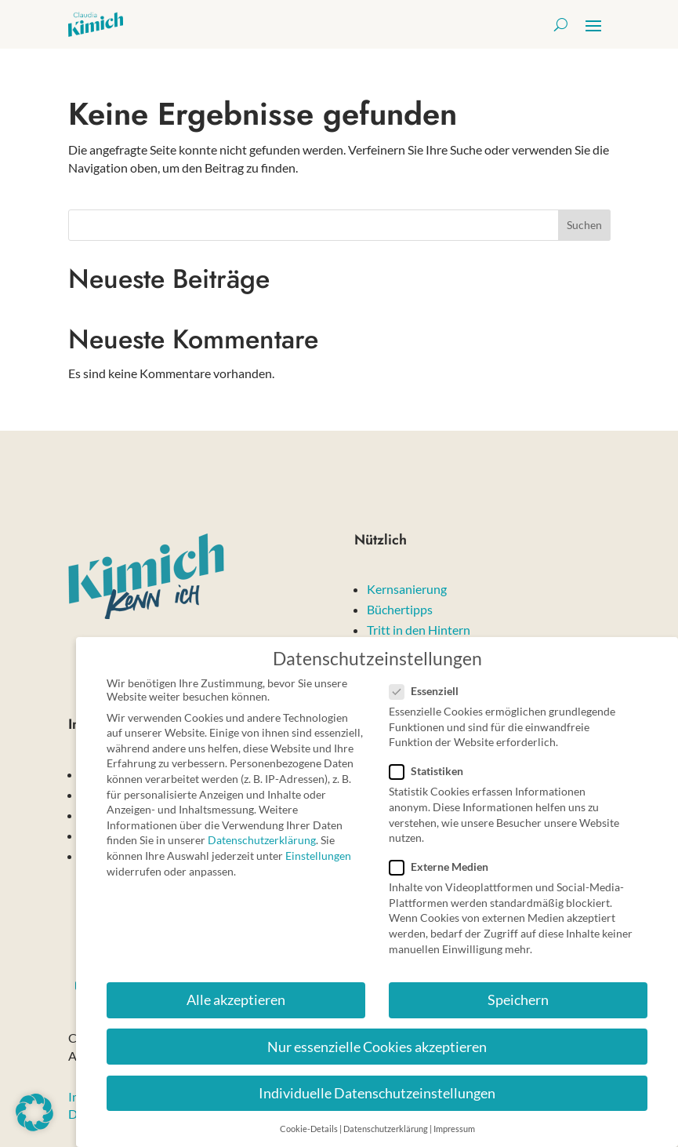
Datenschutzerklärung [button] (385, 1120)
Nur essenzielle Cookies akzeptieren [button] (377, 1038)
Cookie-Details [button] (309, 1120)
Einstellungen (318, 847)
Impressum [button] (454, 1120)
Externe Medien (445, 858)
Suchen (584, 224)
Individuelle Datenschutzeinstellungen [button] (377, 1084)
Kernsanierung (407, 588)
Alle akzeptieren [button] (236, 992)
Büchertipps (400, 609)
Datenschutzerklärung (262, 832)
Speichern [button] (518, 992)
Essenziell (430, 682)
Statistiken (433, 763)
